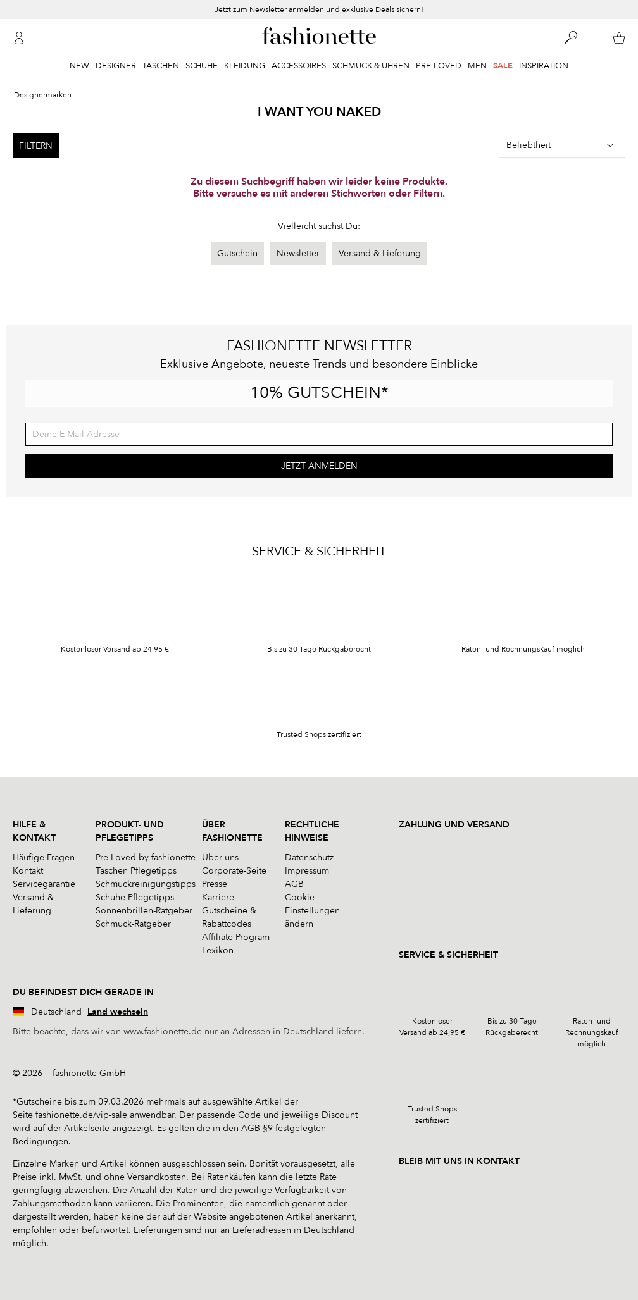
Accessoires (299, 65)
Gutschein (237, 253)
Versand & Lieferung (380, 253)
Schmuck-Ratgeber (133, 924)
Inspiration (543, 65)
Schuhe (201, 65)
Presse (214, 884)
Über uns (220, 857)
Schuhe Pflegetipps (135, 897)
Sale (503, 65)
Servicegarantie (44, 884)
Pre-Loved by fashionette (146, 857)
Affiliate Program (236, 937)
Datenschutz (309, 857)
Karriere (218, 897)
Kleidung (244, 65)
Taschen (160, 65)
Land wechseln (117, 1012)
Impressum (307, 871)
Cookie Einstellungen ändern (312, 910)
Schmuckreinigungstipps (146, 884)
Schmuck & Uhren (371, 65)
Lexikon (218, 950)
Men (477, 65)
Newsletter (298, 253)
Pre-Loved (438, 65)
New (79, 65)
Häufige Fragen (44, 857)
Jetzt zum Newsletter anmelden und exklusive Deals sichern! (319, 9)
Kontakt (28, 871)
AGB (294, 884)
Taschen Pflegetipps (136, 871)
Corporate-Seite (234, 871)
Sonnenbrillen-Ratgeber (144, 911)
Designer (116, 65)
